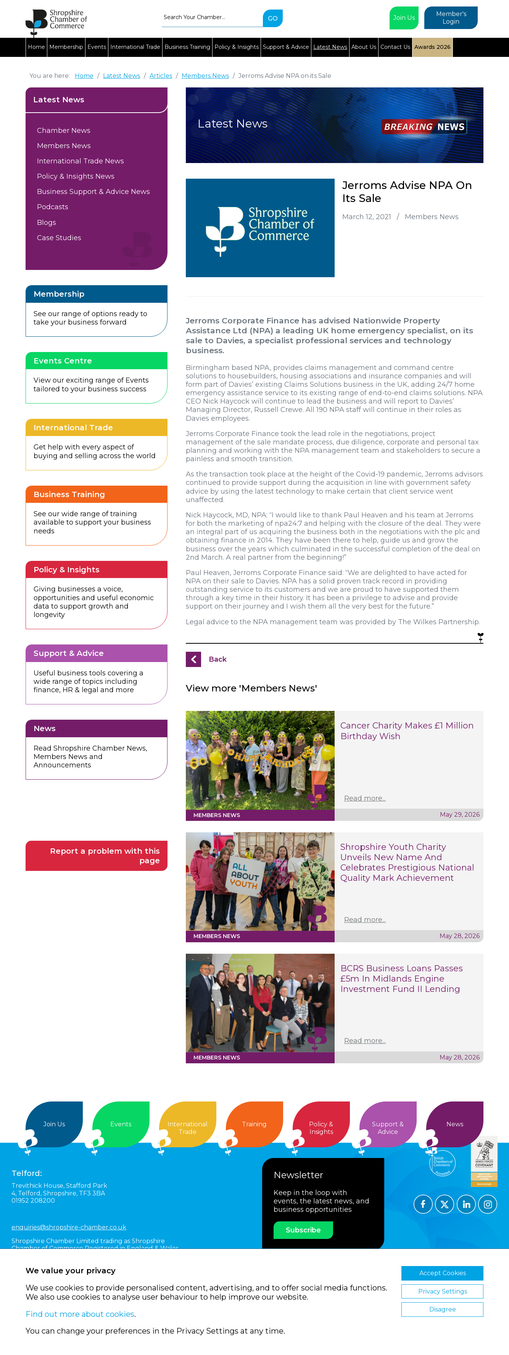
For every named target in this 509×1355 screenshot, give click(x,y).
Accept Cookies (442, 1273)
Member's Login (451, 17)
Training (254, 1124)
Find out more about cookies (80, 1314)
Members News (64, 146)
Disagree (442, 1309)
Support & (388, 1128)
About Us (363, 47)
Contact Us (395, 47)
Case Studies (59, 238)
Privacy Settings (442, 1291)
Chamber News (63, 130)
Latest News (330, 47)
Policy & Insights (236, 47)
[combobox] (212, 17)
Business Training (187, 47)
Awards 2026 (432, 47)
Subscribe (303, 1230)
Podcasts (52, 207)
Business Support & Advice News (93, 191)
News (454, 1124)
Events (96, 47)
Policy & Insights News (75, 176)
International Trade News (80, 161)
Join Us (404, 17)
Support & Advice (286, 47)
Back (218, 659)
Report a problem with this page (105, 855)
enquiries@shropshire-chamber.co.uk (68, 1227)
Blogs (46, 222)
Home (36, 47)
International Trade (135, 47)
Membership (66, 47)
